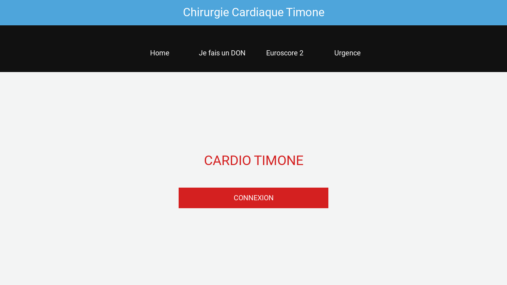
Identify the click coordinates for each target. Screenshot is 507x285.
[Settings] (486, 12)
